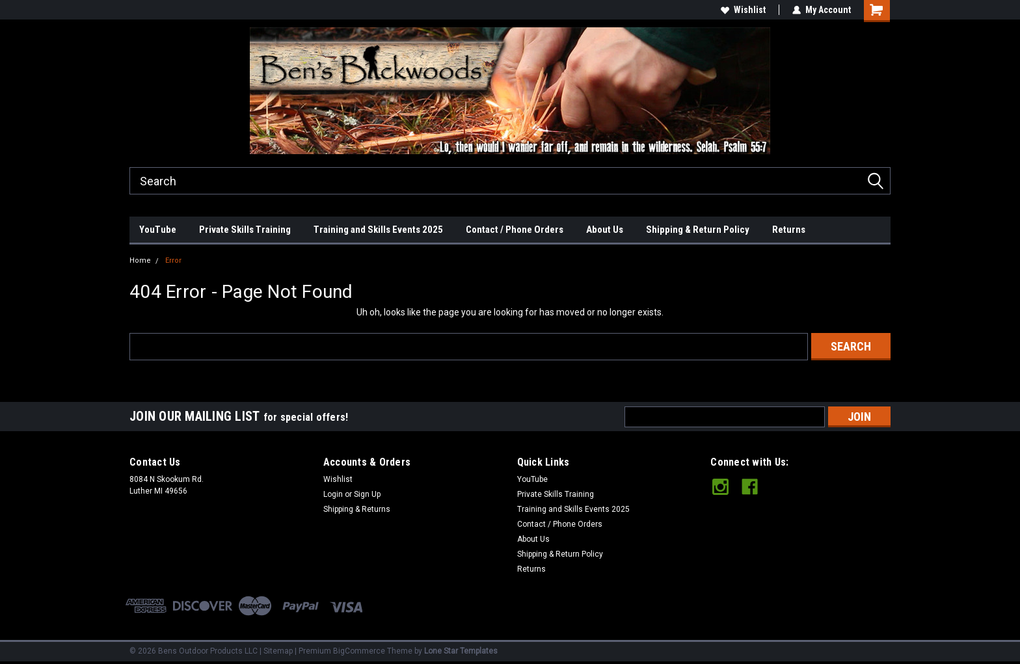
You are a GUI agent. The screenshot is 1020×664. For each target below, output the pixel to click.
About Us (604, 229)
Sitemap (278, 651)
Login (333, 494)
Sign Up (367, 494)
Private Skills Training (245, 229)
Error (173, 260)
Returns (788, 229)
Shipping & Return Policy (697, 229)
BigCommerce (359, 651)
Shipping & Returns (356, 509)
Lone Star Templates (461, 651)
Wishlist (743, 10)
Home (140, 260)
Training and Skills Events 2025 (378, 229)
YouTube (157, 229)
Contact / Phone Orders (514, 229)
